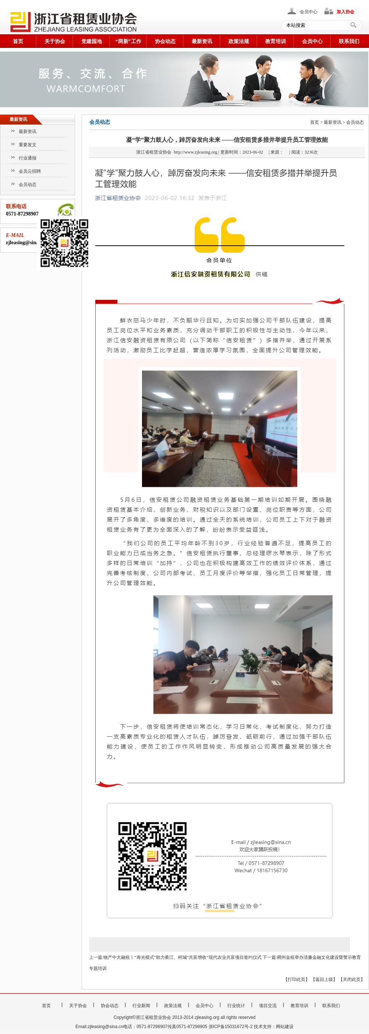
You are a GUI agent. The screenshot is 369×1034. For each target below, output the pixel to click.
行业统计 (236, 1005)
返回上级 (324, 979)
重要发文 (27, 144)
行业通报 (27, 158)
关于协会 (55, 41)
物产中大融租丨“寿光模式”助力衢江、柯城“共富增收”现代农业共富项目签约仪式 (182, 957)
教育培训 (275, 41)
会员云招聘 (30, 171)
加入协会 (345, 11)
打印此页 (296, 979)
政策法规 (238, 41)
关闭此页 (352, 979)
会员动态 (27, 184)
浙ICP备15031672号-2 (231, 1026)
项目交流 (268, 1005)
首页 (18, 41)
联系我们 (349, 41)
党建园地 (91, 41)
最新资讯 (202, 41)
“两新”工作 (128, 41)
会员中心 (308, 11)
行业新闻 (141, 1005)
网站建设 (285, 1026)
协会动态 (165, 41)
